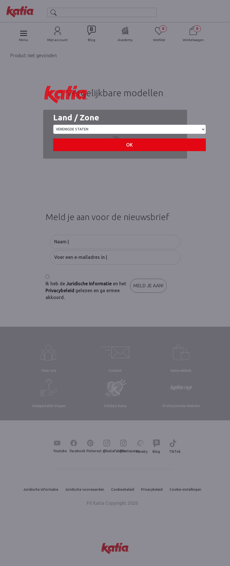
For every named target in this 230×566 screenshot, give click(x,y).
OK (129, 144)
